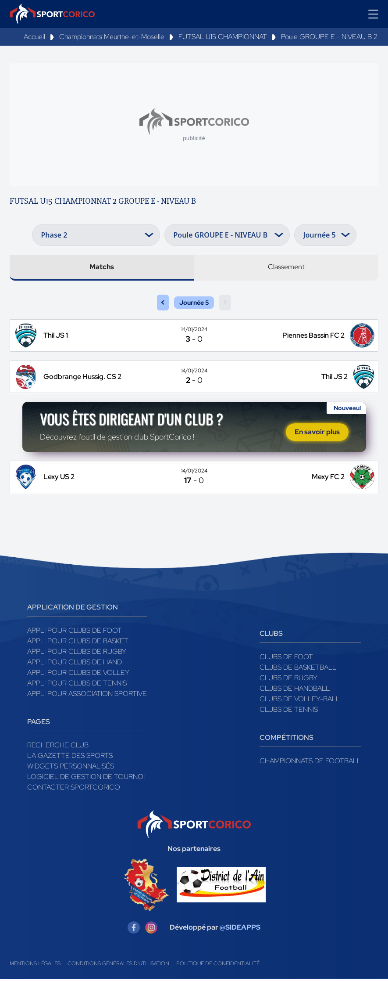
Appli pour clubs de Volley (78, 673)
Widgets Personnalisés (70, 767)
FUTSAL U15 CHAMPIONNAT (222, 36)
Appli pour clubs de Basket (77, 642)
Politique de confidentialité (218, 965)
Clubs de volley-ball (300, 700)
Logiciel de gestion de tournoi (86, 778)
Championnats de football (310, 762)
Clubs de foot (286, 658)
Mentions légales (35, 965)
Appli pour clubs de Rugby (76, 652)
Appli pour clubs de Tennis (77, 684)
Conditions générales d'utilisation (118, 965)
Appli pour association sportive (87, 695)
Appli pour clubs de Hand (74, 663)
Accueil (34, 36)
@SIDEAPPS (240, 929)
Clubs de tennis (289, 710)
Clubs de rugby (288, 679)
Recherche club (58, 746)
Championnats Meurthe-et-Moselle (111, 36)
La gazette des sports (70, 756)
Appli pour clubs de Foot (74, 631)
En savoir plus (317, 432)
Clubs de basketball (298, 668)
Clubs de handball (295, 689)
